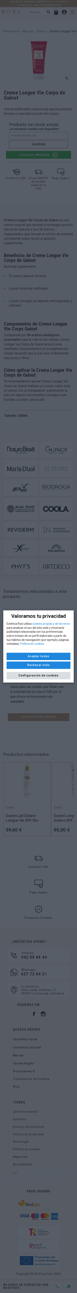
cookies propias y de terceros (51, 623)
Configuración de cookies (38, 675)
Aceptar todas (38, 656)
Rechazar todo (38, 665)
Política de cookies (32, 643)
